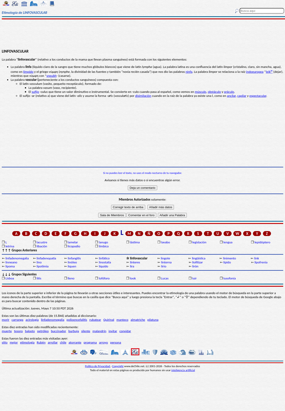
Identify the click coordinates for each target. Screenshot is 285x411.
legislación (199, 242)
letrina (9, 246)
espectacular (257, 96)
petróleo (43, 331)
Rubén (41, 342)
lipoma (10, 266)
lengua (227, 242)
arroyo (103, 342)
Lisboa (9, 278)
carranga (17, 320)
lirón (195, 266)
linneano (11, 262)
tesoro (18, 331)
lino (39, 262)
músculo (200, 92)
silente (85, 331)
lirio (163, 266)
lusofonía (229, 278)
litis (39, 278)
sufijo (35, 92)
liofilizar (197, 262)
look (133, 278)
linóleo (72, 262)
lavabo (165, 242)
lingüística (199, 258)
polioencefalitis (77, 320)
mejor (14, 342)
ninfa (188, 72)
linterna (166, 262)
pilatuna (153, 320)
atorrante (75, 342)
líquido (103, 266)
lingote (165, 258)
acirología (32, 320)
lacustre (42, 242)
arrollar (53, 342)
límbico (104, 246)
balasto (30, 331)
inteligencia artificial (183, 370)
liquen (72, 266)
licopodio (74, 246)
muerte (7, 331)
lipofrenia (260, 262)
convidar (125, 331)
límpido (28, 72)
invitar (113, 331)
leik (269, 72)
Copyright (118, 366)
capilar (241, 96)
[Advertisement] (142, 34)
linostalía (105, 262)
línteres (135, 262)
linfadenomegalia (17, 258)
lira (132, 266)
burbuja (73, 331)
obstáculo (214, 92)
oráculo (229, 92)
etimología (27, 342)
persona (115, 342)
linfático (104, 258)
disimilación (143, 96)
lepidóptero (262, 242)
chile (63, 342)
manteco (122, 320)
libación (42, 246)
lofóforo (104, 278)
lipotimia (43, 266)
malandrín (99, 331)
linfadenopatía (46, 258)
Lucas (164, 278)
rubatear (95, 320)
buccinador (58, 331)
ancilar (231, 96)
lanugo (103, 242)
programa (90, 342)
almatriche (138, 320)
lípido (227, 262)
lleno (71, 278)
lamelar (73, 242)
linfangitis (74, 258)
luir (194, 278)
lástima (135, 242)
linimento (229, 258)
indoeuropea (254, 72)
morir (5, 320)
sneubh (52, 76)
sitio (5, 342)
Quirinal (108, 320)
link (256, 258)
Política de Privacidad (98, 366)
